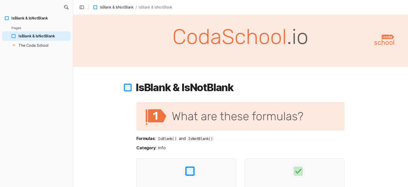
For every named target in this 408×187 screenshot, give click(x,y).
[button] (66, 7)
